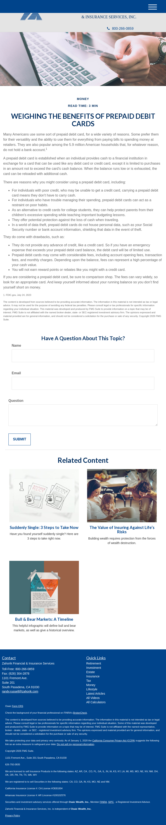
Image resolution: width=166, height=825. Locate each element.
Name (16, 345)
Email (16, 373)
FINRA (103, 802)
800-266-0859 (120, 28)
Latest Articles (95, 693)
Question (15, 400)
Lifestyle (91, 689)
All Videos (93, 698)
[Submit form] (19, 439)
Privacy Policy (12, 815)
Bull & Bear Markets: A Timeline (44, 619)
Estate (90, 672)
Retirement (93, 663)
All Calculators (95, 702)
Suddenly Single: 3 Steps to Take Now (44, 527)
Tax (88, 680)
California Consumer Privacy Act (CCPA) (113, 740)
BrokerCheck (80, 712)
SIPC (111, 802)
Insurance (92, 676)
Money (90, 685)
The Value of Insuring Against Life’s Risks (122, 529)
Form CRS (17, 706)
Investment (93, 667)
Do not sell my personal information (75, 744)
